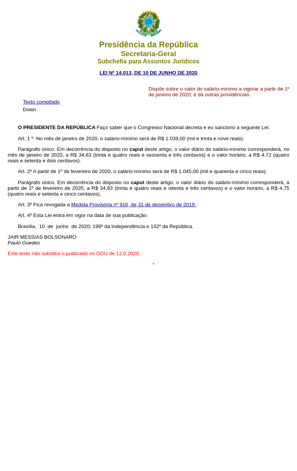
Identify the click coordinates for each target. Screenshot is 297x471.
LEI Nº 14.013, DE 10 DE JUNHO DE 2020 (149, 73)
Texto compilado (41, 102)
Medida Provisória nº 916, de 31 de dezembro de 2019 (133, 204)
